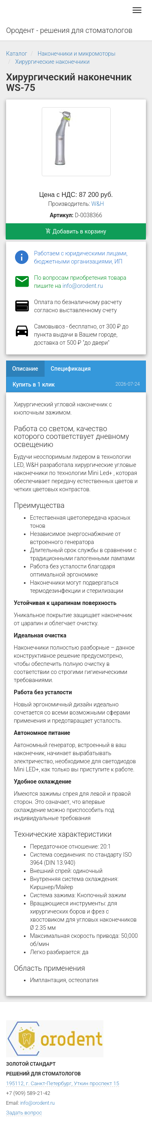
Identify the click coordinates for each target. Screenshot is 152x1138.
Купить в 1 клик (34, 384)
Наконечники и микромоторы (77, 53)
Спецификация (71, 368)
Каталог (16, 53)
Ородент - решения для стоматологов (69, 30)
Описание (25, 368)
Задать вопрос (24, 1113)
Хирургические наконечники (52, 61)
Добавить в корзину (75, 231)
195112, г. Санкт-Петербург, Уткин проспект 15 (62, 1083)
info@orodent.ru (82, 286)
